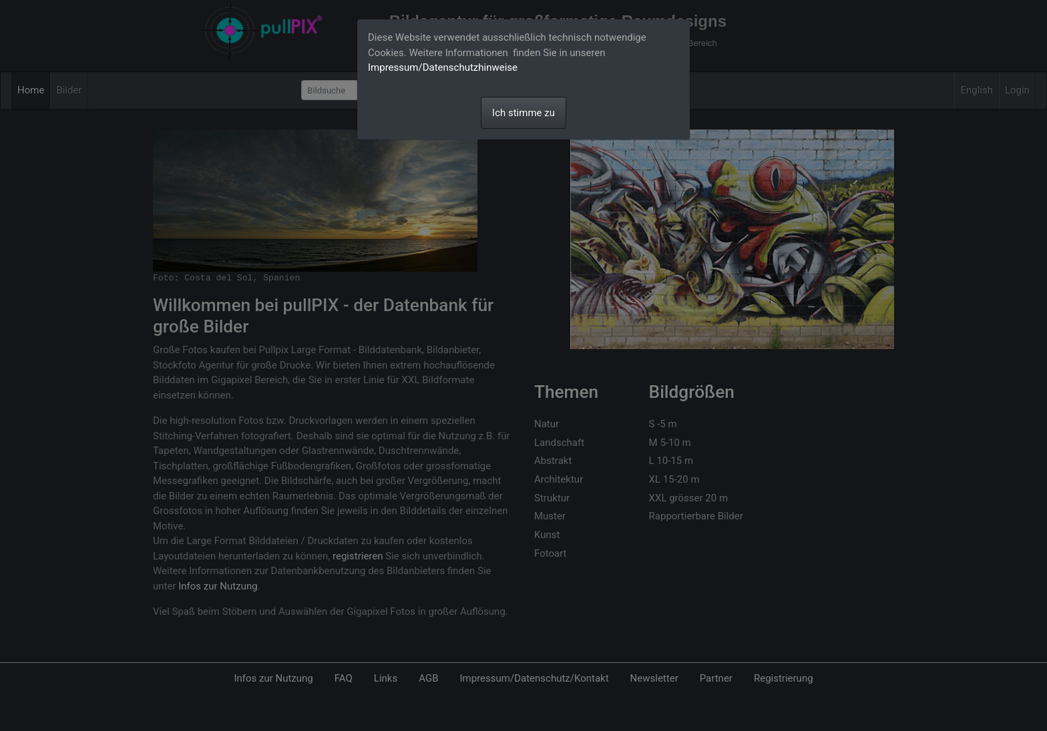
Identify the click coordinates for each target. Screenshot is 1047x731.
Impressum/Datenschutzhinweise (442, 67)
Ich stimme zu (523, 113)
